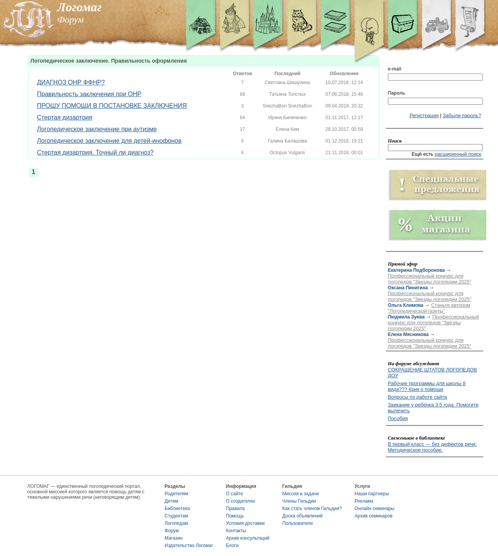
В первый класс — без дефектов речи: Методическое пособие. (432, 447)
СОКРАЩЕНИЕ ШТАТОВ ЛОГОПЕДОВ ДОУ (432, 372)
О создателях (240, 501)
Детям (171, 501)
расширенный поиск (458, 154)
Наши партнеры (371, 493)
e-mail (395, 69)
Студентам (176, 516)
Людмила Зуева (406, 317)
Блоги (232, 545)
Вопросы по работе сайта (417, 397)
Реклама (363, 501)
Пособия (398, 418)
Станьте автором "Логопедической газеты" (429, 308)
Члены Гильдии (299, 501)
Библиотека (177, 508)
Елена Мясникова (408, 334)
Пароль (396, 93)
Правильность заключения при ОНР (89, 94)
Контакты (236, 530)
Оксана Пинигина (408, 287)
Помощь (235, 516)
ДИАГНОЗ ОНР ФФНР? (71, 82)
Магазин (173, 538)
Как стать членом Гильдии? (312, 508)
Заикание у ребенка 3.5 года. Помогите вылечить (433, 407)
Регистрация (424, 115)
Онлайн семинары (374, 508)
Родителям (176, 493)
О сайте (234, 493)
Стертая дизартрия (64, 117)
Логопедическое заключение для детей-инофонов (109, 140)
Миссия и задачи (300, 493)
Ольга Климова (405, 305)
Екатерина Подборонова (416, 270)
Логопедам (176, 523)
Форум (172, 530)
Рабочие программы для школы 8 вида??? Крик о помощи (427, 386)
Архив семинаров (373, 516)
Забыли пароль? (462, 115)
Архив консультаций (248, 538)
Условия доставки (245, 523)
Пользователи (297, 523)
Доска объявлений (302, 516)
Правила (235, 508)
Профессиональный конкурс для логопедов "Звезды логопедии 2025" (430, 279)
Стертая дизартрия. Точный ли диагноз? (95, 152)
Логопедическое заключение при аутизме (97, 129)
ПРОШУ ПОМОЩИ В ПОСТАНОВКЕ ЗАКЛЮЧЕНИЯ (112, 105)
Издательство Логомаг (189, 545)
